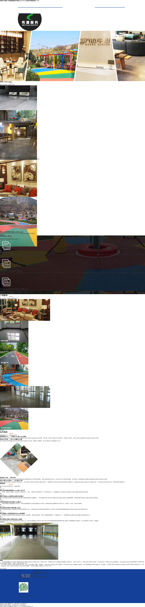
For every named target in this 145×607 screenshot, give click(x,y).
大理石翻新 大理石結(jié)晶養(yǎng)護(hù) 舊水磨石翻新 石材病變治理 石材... (18, 121)
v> (0, 119)
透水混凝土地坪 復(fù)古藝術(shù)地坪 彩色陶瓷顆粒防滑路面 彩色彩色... (18, 233)
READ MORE (3, 568)
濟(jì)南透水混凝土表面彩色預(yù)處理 (11, 519)
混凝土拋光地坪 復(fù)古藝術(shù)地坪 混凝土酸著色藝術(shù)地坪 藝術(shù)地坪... (20, 159)
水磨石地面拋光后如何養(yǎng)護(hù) (10, 502)
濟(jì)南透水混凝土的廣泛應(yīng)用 (10, 507)
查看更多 (2, 234)
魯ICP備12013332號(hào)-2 (20, 603)
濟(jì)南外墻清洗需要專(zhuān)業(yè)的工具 (12, 490)
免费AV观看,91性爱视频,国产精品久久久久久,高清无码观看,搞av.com (19, 0)
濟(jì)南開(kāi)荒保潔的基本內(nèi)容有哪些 (12, 513)
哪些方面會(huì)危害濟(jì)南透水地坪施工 (12, 496)
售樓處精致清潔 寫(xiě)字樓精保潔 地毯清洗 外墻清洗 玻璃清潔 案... (16, 196)
